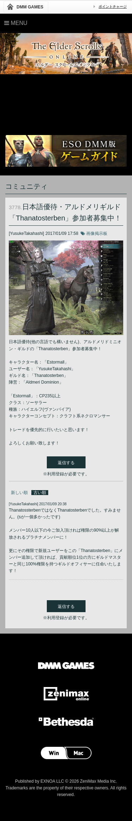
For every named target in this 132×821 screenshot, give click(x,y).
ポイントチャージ (113, 6)
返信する (66, 462)
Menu (15, 23)
